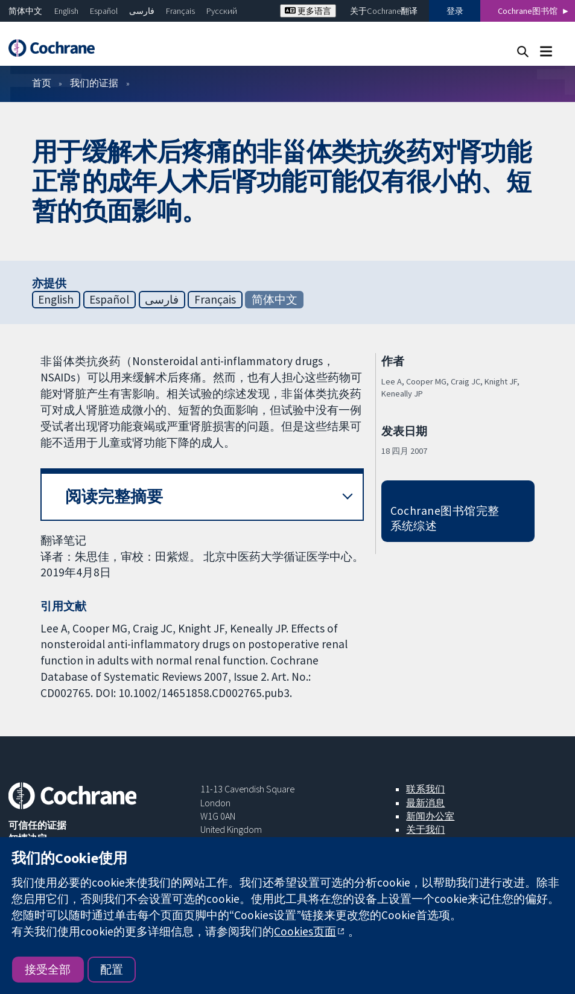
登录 (454, 10)
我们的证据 (94, 83)
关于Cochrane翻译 (384, 10)
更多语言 (308, 10)
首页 (41, 83)
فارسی (141, 10)
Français (180, 10)
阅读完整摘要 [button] (114, 496)
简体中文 (25, 10)
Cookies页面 (305, 931)
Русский (221, 10)
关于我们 (425, 829)
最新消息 (425, 803)
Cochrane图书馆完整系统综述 (445, 518)
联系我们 (425, 789)
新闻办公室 (430, 816)
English (66, 10)
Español (104, 10)
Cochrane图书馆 (528, 10)
